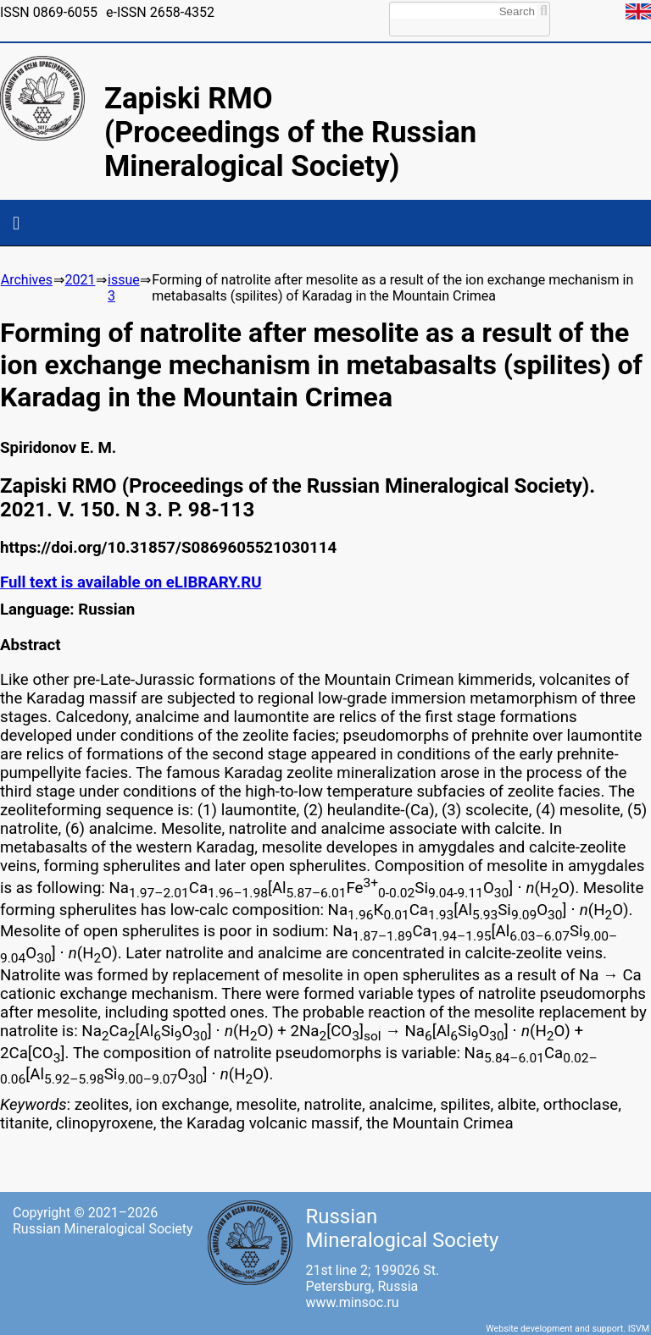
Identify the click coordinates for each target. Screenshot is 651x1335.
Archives (27, 280)
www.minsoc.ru (351, 1302)
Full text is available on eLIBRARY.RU (130, 582)
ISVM (638, 1328)
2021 (79, 280)
